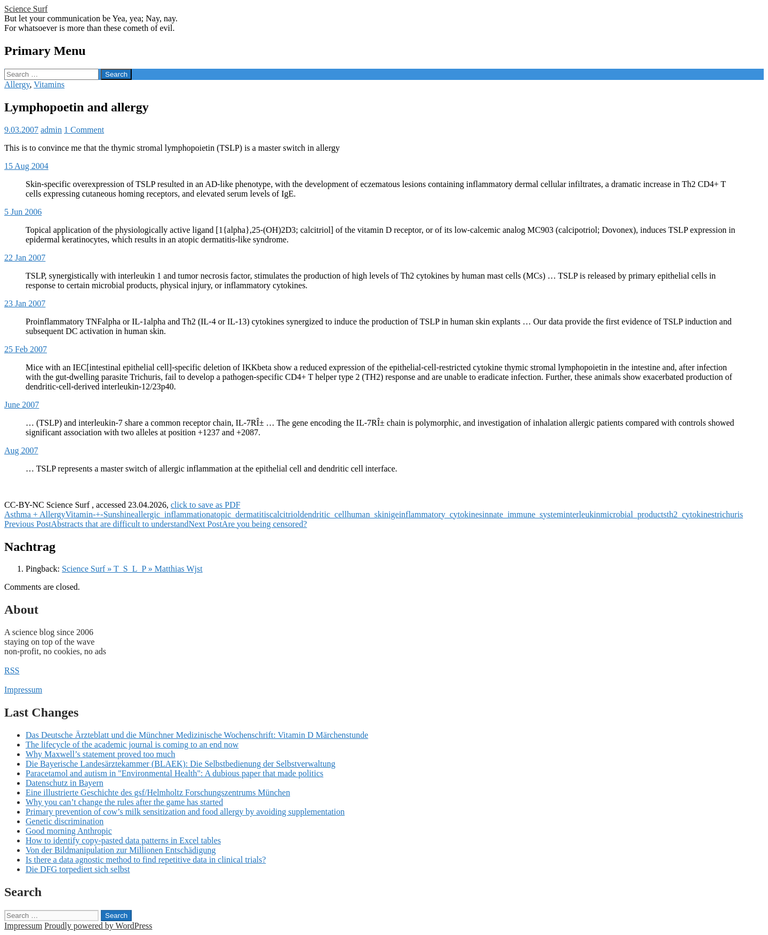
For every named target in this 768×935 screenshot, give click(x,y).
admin (51, 129)
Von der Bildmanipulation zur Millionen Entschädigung (121, 850)
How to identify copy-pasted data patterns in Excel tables (123, 840)
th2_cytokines (691, 514)
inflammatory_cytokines (440, 514)
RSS (11, 670)
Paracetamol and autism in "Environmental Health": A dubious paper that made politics (174, 773)
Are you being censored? (247, 524)
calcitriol (284, 514)
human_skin (367, 514)
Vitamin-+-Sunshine (100, 514)
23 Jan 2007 (24, 303)
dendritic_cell (323, 514)
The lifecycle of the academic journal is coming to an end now (132, 744)
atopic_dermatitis (239, 514)
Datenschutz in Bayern (64, 782)
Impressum (23, 689)
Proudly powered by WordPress (98, 925)
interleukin (581, 514)
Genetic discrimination (64, 821)
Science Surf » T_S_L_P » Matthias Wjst (132, 568)
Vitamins (49, 84)
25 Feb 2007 (25, 349)
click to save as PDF (206, 504)
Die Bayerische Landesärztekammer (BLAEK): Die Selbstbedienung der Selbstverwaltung (180, 763)
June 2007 (21, 404)
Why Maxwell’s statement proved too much (100, 754)
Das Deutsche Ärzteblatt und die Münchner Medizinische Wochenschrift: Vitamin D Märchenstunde (197, 734)
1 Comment (84, 129)
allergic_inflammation (172, 514)
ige (393, 514)
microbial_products (634, 514)
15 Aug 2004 (26, 165)
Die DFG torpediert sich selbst (78, 869)
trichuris (729, 514)
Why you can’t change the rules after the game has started (124, 802)
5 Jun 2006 (23, 211)
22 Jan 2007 (24, 257)
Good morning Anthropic (69, 830)
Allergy (17, 84)
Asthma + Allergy (35, 514)
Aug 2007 (21, 450)
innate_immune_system (522, 514)
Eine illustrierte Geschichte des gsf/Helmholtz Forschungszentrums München (158, 792)
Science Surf (25, 8)
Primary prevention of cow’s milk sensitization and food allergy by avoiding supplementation (185, 811)
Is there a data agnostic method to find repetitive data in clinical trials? (146, 859)
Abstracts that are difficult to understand (96, 524)
